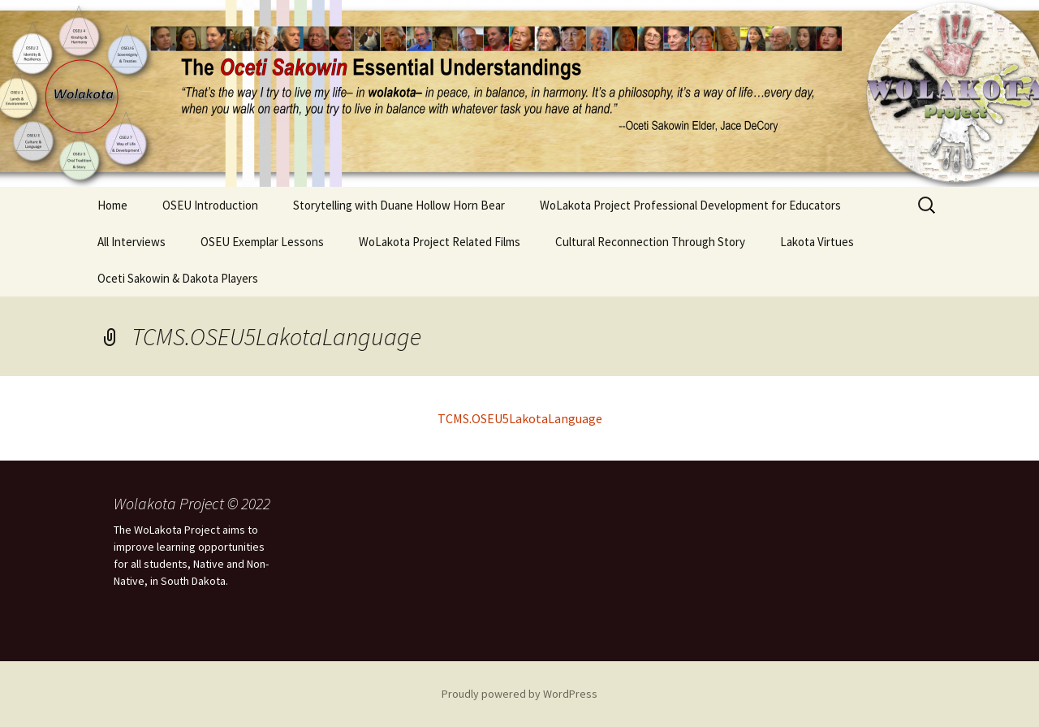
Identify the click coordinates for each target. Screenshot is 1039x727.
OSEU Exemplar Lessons (262, 241)
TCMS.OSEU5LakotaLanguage (520, 418)
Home (112, 205)
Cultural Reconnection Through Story (650, 241)
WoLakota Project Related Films (439, 241)
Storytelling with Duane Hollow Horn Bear (399, 205)
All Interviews (131, 241)
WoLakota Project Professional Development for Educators (690, 205)
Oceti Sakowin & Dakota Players (177, 278)
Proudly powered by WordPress (519, 693)
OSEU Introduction (210, 205)
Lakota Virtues (817, 241)
